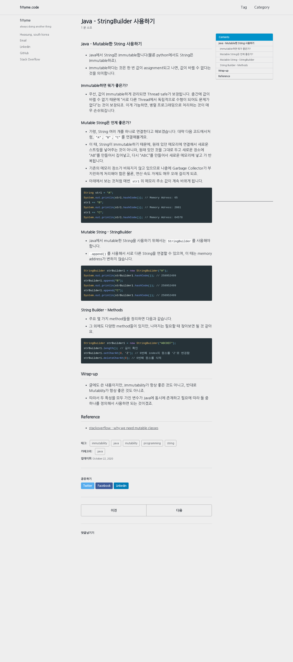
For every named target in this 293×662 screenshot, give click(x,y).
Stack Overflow (30, 60)
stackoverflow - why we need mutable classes (128, 433)
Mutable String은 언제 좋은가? (238, 55)
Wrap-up (224, 72)
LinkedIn (25, 48)
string (170, 448)
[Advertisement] (244, 142)
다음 (179, 517)
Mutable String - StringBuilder (238, 60)
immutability (99, 448)
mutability (131, 448)
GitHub (24, 54)
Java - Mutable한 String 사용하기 (237, 43)
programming (152, 448)
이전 (113, 517)
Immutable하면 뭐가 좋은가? (237, 49)
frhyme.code (31, 7)
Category (261, 7)
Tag (244, 7)
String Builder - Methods (235, 66)
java (116, 448)
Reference (225, 78)
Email (23, 41)
